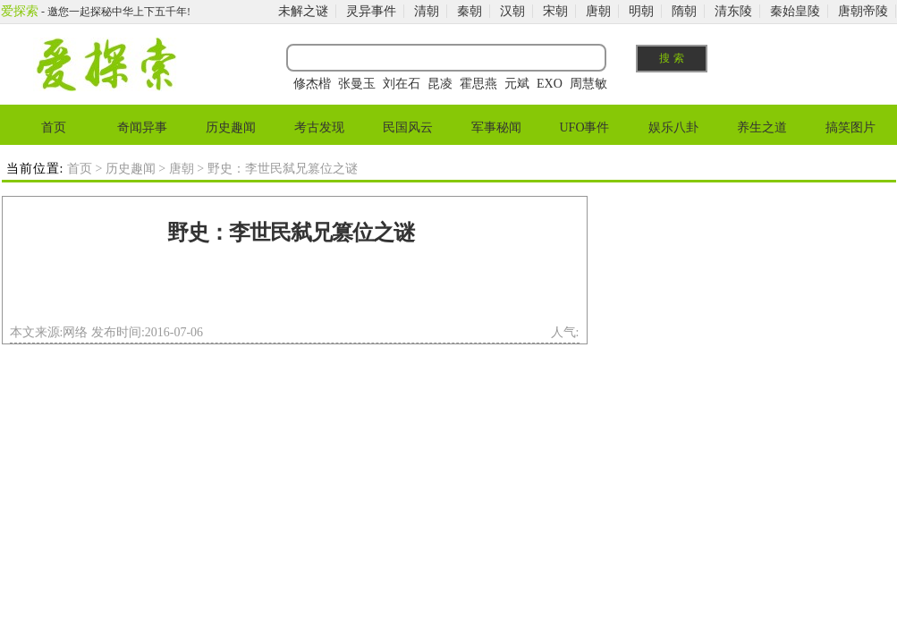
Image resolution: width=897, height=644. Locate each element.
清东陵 (733, 11)
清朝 (426, 11)
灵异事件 (371, 11)
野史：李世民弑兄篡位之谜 (290, 232)
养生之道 (762, 127)
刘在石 (401, 83)
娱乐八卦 (673, 127)
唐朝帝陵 (863, 11)
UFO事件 (584, 127)
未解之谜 (303, 11)
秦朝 (469, 11)
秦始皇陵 (795, 11)
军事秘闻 (496, 127)
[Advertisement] (290, 290)
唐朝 (598, 11)
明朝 (641, 11)
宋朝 (555, 11)
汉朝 (512, 11)
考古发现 (319, 127)
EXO (550, 83)
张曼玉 (357, 83)
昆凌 (440, 83)
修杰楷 (312, 83)
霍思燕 (478, 83)
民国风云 (408, 127)
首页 (53, 127)
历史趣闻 (231, 127)
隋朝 (684, 11)
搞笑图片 (850, 127)
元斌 (516, 83)
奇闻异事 (142, 127)
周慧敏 (588, 83)
